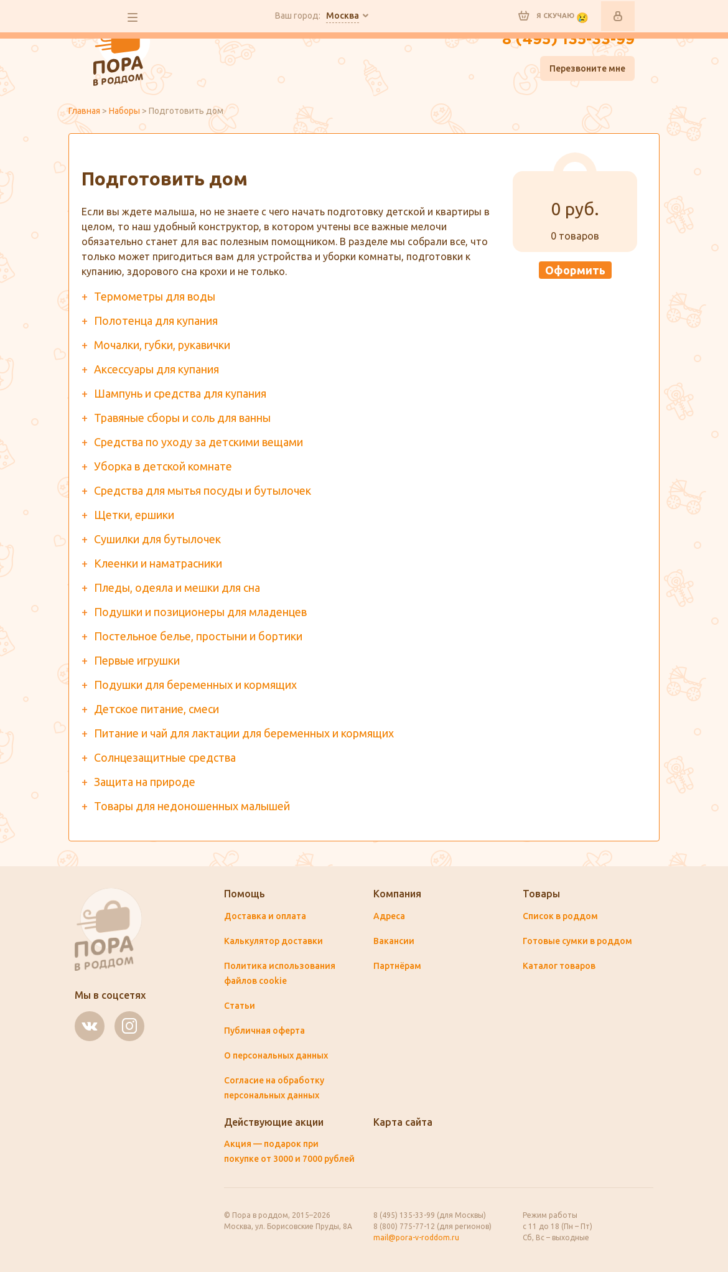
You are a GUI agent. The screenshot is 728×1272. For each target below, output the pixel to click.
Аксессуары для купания (156, 369)
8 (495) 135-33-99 (568, 40)
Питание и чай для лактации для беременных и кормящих (244, 733)
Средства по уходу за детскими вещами (198, 442)
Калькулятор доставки (273, 941)
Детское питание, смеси (156, 709)
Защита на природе (144, 781)
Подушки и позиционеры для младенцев (200, 612)
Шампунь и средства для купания (180, 393)
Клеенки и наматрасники (158, 563)
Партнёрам (397, 966)
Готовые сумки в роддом (577, 941)
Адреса (389, 916)
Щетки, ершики (134, 514)
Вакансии (393, 941)
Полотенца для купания (156, 320)
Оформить (575, 270)
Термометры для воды (154, 296)
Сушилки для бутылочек (157, 539)
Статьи (239, 1006)
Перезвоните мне (587, 68)
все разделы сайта (133, 17)
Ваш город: (317, 16)
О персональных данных (276, 1055)
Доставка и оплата (265, 916)
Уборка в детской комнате (163, 466)
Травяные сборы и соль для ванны (182, 417)
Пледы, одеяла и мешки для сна (177, 587)
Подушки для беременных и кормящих (195, 684)
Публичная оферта (264, 1031)
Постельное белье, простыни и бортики (198, 636)
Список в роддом (560, 916)
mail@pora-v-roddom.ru (416, 1237)
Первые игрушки (137, 660)
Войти (618, 16)
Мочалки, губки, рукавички (162, 345)
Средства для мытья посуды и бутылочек (202, 490)
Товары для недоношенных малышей (192, 806)
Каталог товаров (559, 966)
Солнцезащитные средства (165, 757)
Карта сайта (402, 1122)
